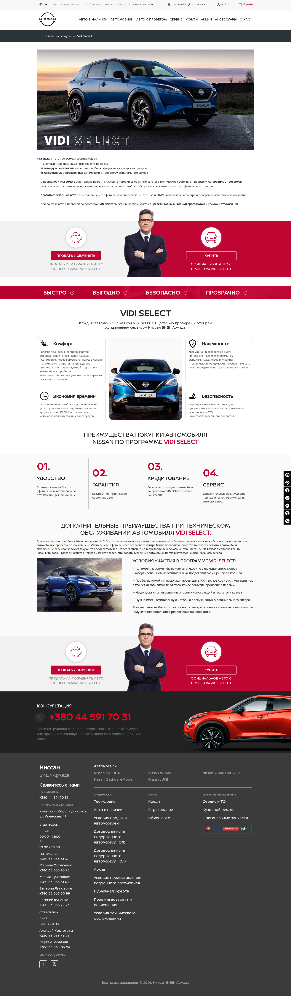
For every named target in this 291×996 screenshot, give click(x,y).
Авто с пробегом (151, 19)
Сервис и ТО (214, 801)
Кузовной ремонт (219, 809)
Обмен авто (159, 817)
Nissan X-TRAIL (160, 773)
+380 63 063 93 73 (54, 870)
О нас (245, 19)
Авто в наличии (108, 809)
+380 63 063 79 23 (54, 905)
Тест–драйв (177, 4)
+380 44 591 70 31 (143, 4)
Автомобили (105, 766)
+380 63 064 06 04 (54, 947)
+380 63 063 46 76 (54, 935)
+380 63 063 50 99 (54, 893)
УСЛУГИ (192, 19)
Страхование (160, 809)
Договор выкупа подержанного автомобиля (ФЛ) (109, 837)
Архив (99, 869)
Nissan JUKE (158, 779)
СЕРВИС (176, 19)
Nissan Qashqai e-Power (114, 779)
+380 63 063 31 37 (54, 858)
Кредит (155, 801)
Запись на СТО (199, 4)
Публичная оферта (111, 891)
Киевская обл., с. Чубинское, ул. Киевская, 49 (63, 813)
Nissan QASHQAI (107, 773)
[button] (246, 4)
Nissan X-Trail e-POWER (221, 773)
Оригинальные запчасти (225, 817)
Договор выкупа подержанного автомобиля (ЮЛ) (110, 856)
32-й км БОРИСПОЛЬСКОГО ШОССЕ (106, 4)
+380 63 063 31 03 (54, 881)
